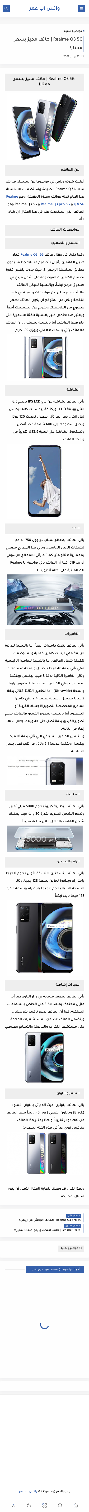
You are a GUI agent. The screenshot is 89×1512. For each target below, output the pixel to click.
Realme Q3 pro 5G (55, 205)
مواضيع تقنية (73, 31)
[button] (75, 1506)
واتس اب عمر (44, 9)
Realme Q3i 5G (32, 255)
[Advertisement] (44, 1442)
